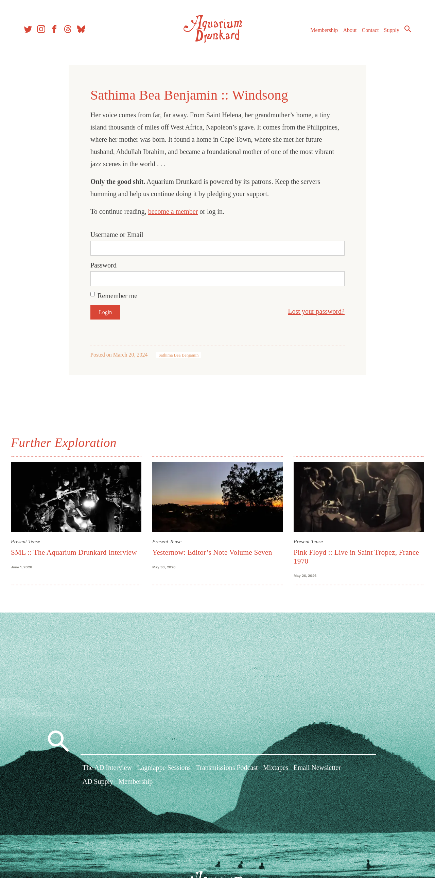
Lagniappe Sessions (164, 768)
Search (407, 28)
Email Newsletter (317, 768)
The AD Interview (107, 768)
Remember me (117, 295)
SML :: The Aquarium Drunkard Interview (74, 552)
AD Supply (97, 782)
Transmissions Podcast (227, 768)
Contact (370, 30)
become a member (173, 211)
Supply (391, 30)
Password (103, 265)
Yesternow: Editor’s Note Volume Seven (212, 552)
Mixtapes (275, 768)
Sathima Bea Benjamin (178, 355)
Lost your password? (316, 311)
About (349, 30)
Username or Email (116, 234)
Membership (324, 30)
